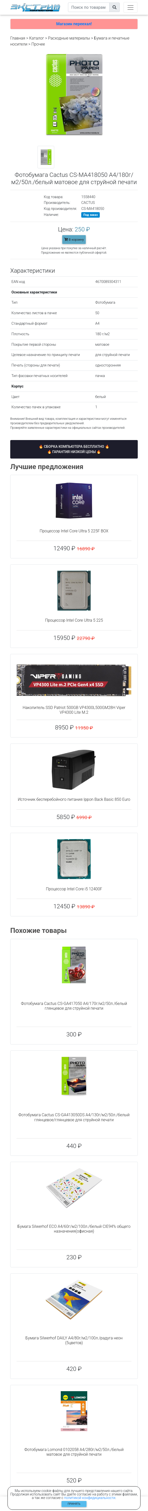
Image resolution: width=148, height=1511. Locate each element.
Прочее (38, 44)
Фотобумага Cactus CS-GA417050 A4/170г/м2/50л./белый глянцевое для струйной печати (74, 1006)
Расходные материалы (69, 38)
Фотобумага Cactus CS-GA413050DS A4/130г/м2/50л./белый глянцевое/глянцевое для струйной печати (74, 1117)
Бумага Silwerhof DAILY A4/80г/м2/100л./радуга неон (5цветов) (74, 1340)
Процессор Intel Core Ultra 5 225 (74, 620)
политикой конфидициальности (89, 1498)
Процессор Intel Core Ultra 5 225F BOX (74, 531)
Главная (17, 38)
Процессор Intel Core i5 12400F (74, 889)
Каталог (36, 38)
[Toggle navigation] (131, 7)
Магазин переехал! (74, 24)
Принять (74, 1503)
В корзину (74, 239)
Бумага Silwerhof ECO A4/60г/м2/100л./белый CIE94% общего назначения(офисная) (74, 1229)
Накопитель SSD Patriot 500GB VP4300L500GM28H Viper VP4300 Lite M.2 (74, 710)
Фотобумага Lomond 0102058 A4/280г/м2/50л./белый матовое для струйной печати (74, 1452)
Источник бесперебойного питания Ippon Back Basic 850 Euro (74, 799)
